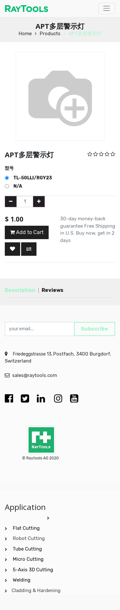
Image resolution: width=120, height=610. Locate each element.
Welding (21, 580)
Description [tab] (20, 290)
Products (50, 33)
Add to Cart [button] (27, 232)
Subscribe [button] (94, 329)
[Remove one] (11, 201)
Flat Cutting (26, 528)
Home (25, 33)
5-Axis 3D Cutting (33, 570)
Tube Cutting (28, 549)
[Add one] (39, 201)
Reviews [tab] (52, 290)
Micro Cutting (29, 559)
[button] (12, 249)
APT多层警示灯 (85, 33)
